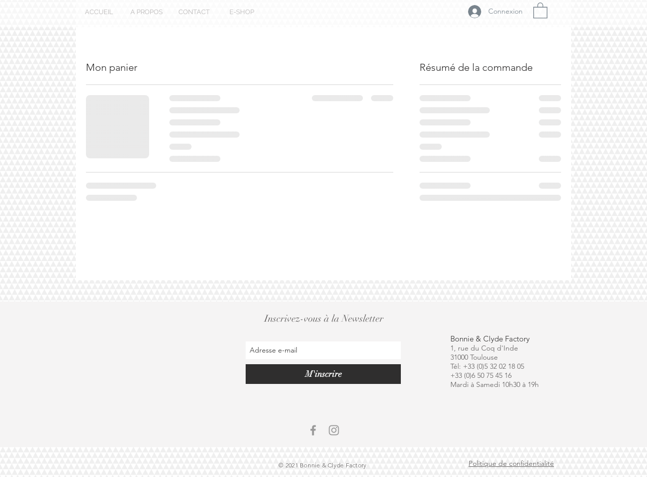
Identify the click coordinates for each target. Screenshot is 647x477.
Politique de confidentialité (511, 463)
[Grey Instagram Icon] (334, 430)
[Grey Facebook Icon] (313, 430)
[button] (540, 10)
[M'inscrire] (323, 374)
